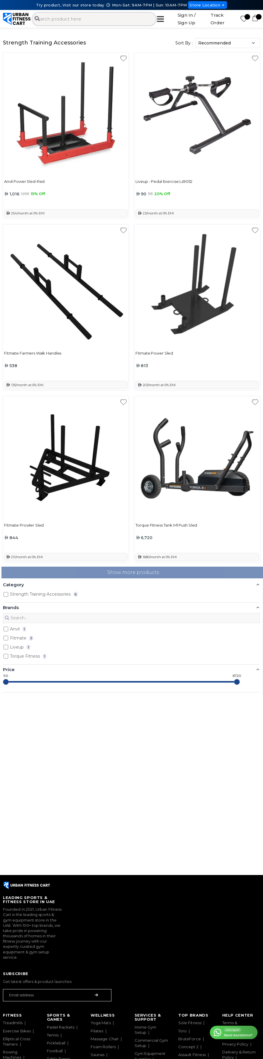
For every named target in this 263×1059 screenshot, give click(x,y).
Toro (182, 1031)
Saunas (97, 1054)
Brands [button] (11, 607)
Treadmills (13, 1022)
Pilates (97, 1031)
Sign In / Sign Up (187, 18)
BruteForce (189, 1038)
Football (55, 1050)
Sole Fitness (189, 1022)
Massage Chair (105, 1038)
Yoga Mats (101, 1022)
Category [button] (13, 584)
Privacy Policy (235, 1044)
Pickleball (56, 1043)
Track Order (218, 18)
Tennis (53, 1035)
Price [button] (9, 669)
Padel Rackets (61, 1027)
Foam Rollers (103, 1046)
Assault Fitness (192, 1054)
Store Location (207, 5)
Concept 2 (188, 1046)
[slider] (6, 682)
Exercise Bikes (17, 1031)
